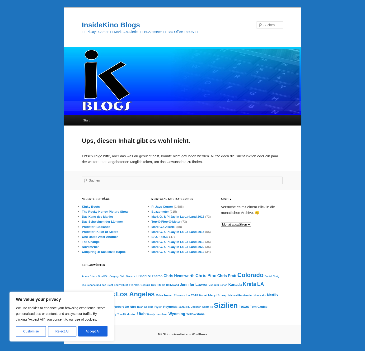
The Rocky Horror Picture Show (105, 211)
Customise (31, 331)
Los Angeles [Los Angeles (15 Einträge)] (135, 294)
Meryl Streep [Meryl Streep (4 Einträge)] (217, 295)
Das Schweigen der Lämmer (102, 221)
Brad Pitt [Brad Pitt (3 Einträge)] (103, 276)
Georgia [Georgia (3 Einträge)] (145, 285)
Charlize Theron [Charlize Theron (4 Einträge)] (150, 276)
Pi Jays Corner (162, 206)
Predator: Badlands (96, 227)
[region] (61, 316)
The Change (90, 242)
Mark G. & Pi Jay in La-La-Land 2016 (177, 232)
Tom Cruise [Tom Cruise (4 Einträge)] (258, 306)
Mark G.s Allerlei (163, 227)
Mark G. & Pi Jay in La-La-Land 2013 (177, 252)
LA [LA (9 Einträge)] (260, 284)
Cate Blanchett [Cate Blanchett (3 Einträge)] (128, 276)
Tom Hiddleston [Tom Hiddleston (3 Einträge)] (126, 314)
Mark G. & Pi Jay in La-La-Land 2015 (177, 216)
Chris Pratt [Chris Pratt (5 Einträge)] (227, 276)
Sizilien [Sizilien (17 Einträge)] (226, 305)
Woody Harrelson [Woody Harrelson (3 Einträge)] (157, 314)
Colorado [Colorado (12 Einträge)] (250, 275)
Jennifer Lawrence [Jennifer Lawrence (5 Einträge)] (196, 285)
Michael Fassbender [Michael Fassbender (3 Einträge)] (240, 295)
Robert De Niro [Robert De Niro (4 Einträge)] (124, 306)
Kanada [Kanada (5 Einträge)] (235, 285)
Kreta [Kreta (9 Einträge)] (249, 284)
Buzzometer (160, 211)
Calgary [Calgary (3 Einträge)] (114, 276)
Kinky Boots (91, 206)
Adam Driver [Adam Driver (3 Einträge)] (89, 276)
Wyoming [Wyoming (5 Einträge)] (176, 314)
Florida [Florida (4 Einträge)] (134, 285)
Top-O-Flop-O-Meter (166, 221)
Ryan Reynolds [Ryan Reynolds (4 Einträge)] (166, 306)
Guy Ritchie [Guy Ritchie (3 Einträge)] (158, 285)
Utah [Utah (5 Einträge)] (141, 314)
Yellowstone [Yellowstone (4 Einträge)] (195, 314)
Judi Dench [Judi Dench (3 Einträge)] (220, 285)
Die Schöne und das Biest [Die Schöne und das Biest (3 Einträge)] (97, 285)
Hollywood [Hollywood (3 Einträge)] (172, 285)
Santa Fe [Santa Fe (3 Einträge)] (207, 306)
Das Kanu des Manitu (97, 216)
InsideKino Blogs (111, 25)
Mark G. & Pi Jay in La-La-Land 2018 (177, 242)
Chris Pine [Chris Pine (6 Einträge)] (206, 275)
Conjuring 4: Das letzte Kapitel (104, 252)
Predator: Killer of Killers (100, 232)
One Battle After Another (100, 237)
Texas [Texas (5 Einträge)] (244, 306)
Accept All (93, 331)
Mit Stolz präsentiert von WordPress (182, 334)
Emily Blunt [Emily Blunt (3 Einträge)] (121, 285)
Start (86, 120)
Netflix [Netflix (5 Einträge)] (272, 295)
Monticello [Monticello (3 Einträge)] (259, 295)
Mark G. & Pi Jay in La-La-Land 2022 (177, 247)
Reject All (62, 331)
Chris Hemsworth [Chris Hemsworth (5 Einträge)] (179, 276)
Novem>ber (90, 247)
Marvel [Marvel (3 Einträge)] (203, 295)
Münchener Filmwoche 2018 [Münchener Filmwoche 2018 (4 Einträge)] (177, 295)
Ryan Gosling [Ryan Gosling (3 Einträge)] (145, 306)
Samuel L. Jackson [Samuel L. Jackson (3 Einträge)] (189, 306)
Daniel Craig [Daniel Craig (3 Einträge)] (272, 276)
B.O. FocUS (159, 237)
